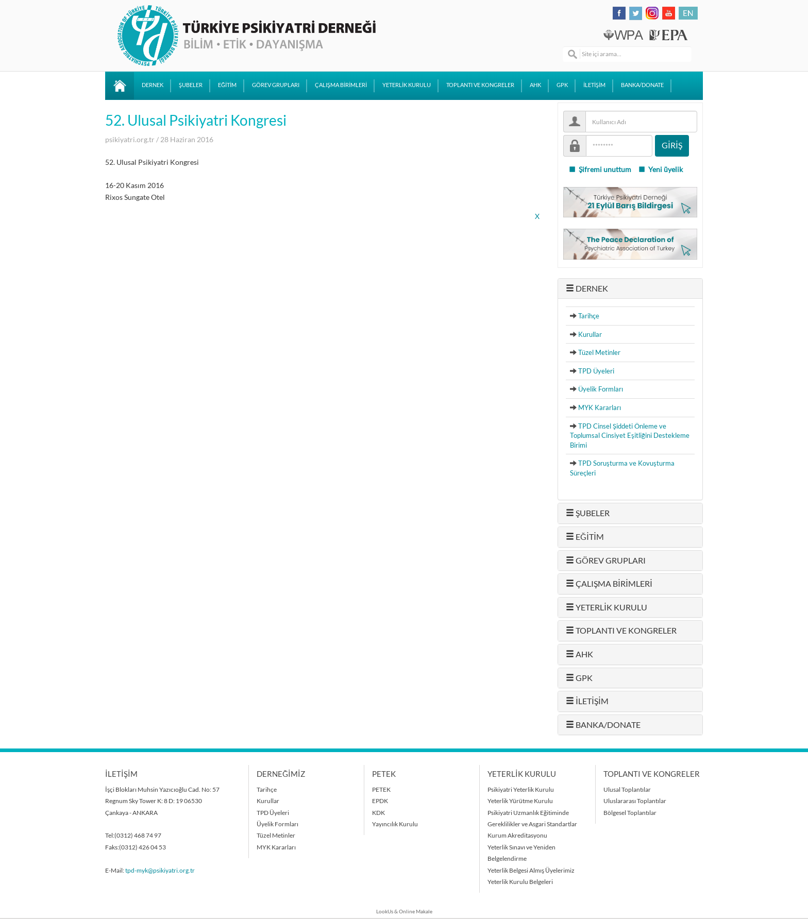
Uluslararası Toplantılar (634, 800)
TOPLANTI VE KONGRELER (480, 85)
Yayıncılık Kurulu (395, 824)
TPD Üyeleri (596, 371)
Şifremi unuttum (599, 169)
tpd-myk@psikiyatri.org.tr (160, 870)
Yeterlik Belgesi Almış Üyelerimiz (531, 870)
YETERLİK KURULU (406, 85)
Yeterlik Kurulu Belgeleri (520, 881)
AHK (535, 85)
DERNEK (152, 85)
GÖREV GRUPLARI (275, 85)
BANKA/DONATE (642, 85)
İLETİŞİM (594, 85)
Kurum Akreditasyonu (517, 835)
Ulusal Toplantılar (627, 789)
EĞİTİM (227, 85)
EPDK (380, 800)
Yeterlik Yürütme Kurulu (520, 800)
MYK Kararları (599, 407)
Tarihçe (588, 315)
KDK (378, 812)
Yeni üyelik (660, 169)
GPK (562, 85)
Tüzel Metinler (599, 352)
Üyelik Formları (600, 389)
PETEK (381, 789)
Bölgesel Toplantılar (629, 812)
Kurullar (590, 334)
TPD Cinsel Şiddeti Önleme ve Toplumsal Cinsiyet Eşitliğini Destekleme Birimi (629, 435)
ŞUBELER (191, 85)
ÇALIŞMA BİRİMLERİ (341, 85)
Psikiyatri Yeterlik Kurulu (520, 789)
